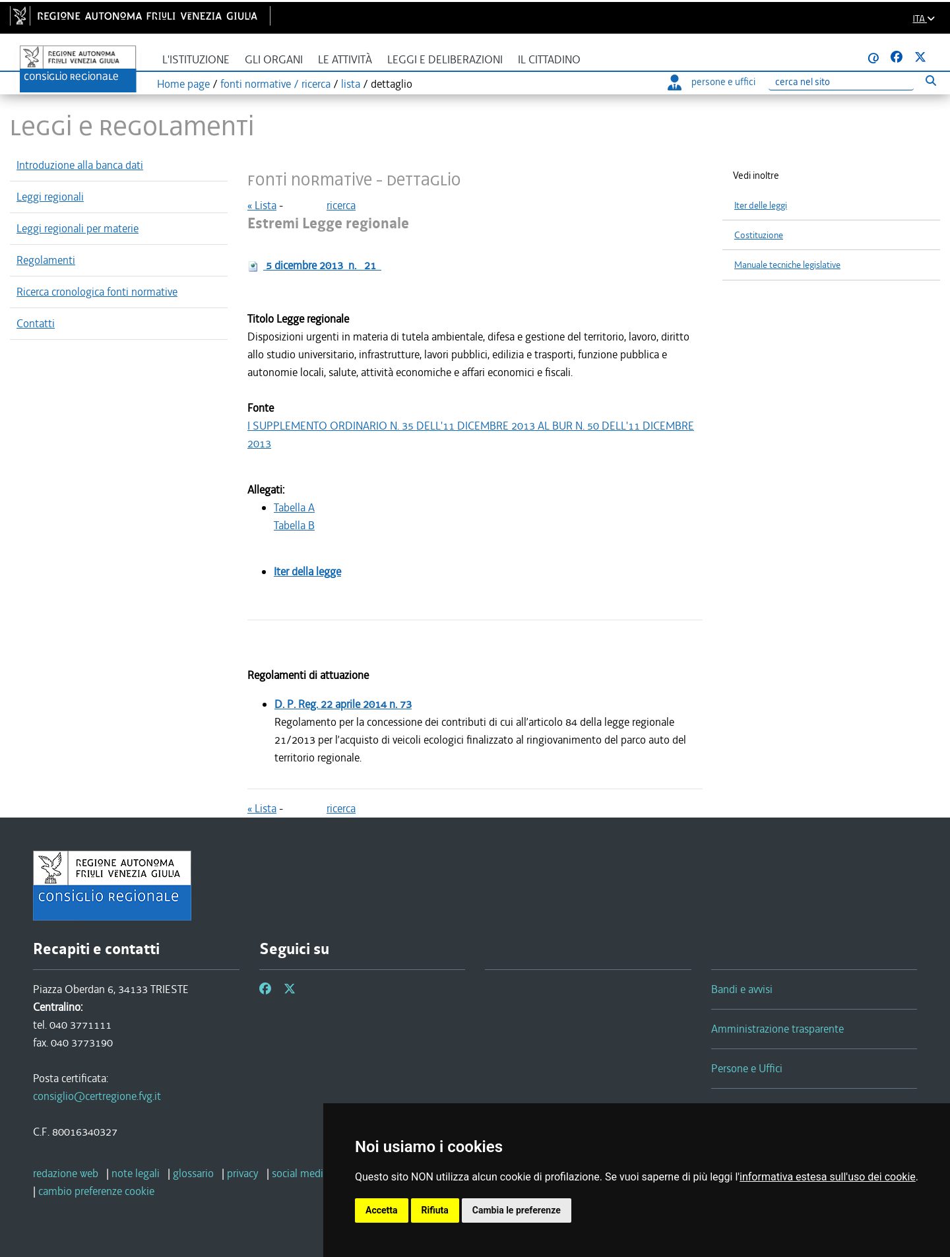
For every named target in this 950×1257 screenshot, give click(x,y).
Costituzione (758, 235)
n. (322, 265)
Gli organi (274, 60)
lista (350, 84)
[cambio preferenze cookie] (96, 1191)
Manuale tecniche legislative (787, 265)
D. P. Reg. (343, 704)
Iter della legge (307, 571)
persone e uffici (711, 81)
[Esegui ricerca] (930, 80)
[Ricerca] (841, 82)
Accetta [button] (381, 1210)
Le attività (345, 60)
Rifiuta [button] (435, 1210)
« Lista (261, 205)
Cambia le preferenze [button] (516, 1210)
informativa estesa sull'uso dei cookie (828, 1177)
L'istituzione (196, 60)
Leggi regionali (50, 196)
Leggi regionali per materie (77, 228)
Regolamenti (45, 260)
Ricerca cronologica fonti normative (96, 291)
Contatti (35, 323)
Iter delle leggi (760, 205)
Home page (183, 84)
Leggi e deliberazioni (445, 60)
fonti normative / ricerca (275, 84)
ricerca (341, 205)
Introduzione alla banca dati (79, 165)
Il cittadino (549, 60)
